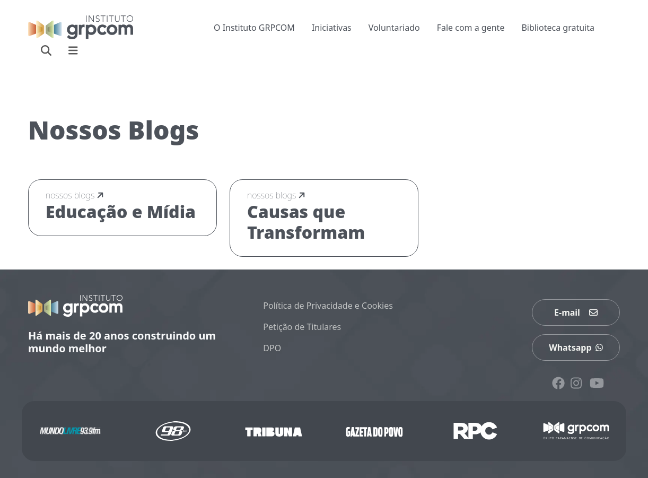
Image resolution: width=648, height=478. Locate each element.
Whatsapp (576, 347)
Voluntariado (394, 27)
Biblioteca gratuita (557, 27)
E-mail (576, 312)
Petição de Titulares (302, 327)
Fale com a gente (471, 27)
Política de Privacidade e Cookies (328, 305)
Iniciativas (332, 27)
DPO (272, 348)
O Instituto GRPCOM (254, 27)
